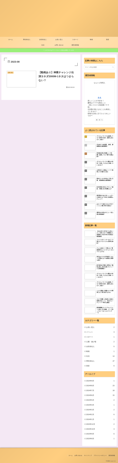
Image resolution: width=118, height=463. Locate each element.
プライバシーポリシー (100, 455)
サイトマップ (88, 455)
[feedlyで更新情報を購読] (99, 120)
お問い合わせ (78, 455)
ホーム (71, 455)
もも (99, 98)
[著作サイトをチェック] (97, 120)
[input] (99, 67)
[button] (113, 67)
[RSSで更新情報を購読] (102, 120)
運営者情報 (112, 455)
